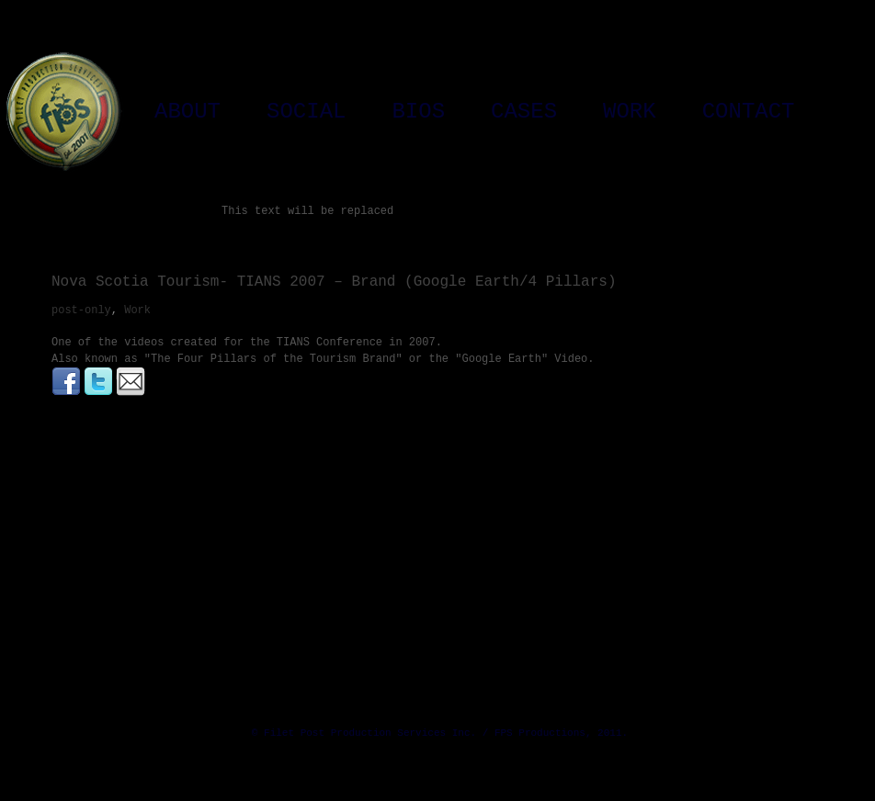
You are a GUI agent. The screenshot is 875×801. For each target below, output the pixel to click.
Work (629, 112)
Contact (748, 112)
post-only (81, 310)
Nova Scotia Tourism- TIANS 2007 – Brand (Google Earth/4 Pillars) (334, 282)
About (187, 112)
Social (306, 112)
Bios (418, 112)
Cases (524, 112)
